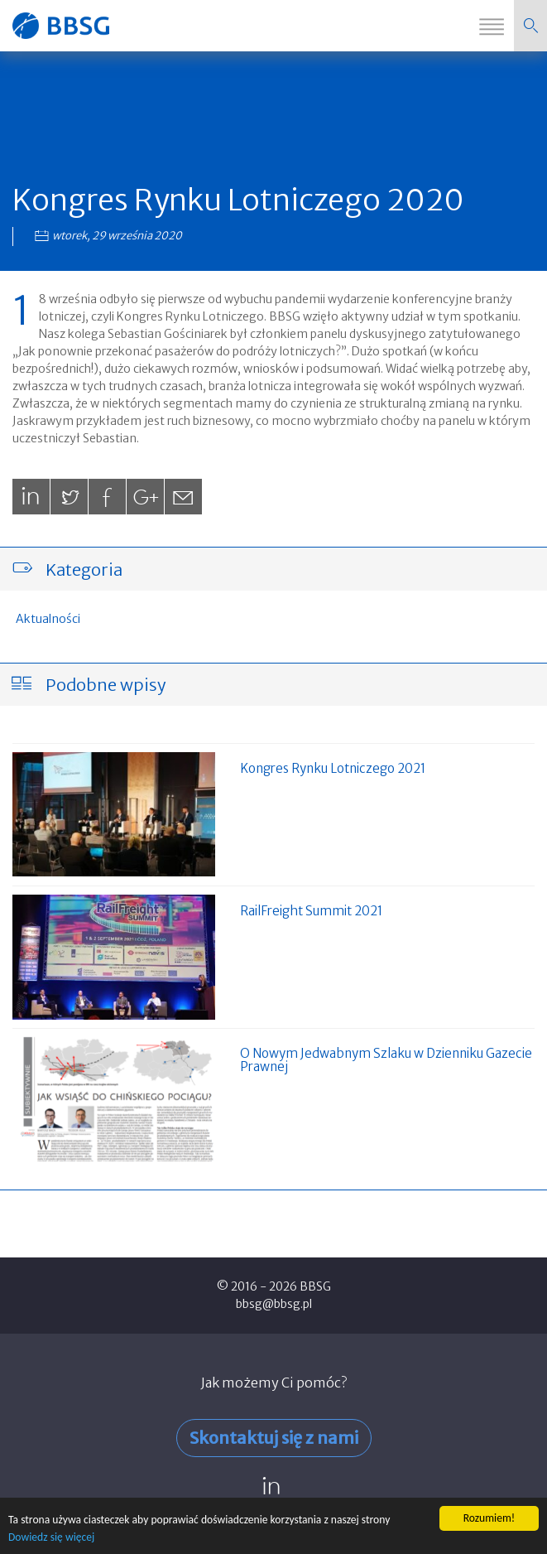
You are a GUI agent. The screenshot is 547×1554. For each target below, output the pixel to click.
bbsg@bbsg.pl (274, 1303)
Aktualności (48, 618)
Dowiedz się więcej (51, 1538)
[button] (530, 25)
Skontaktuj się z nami (274, 1437)
